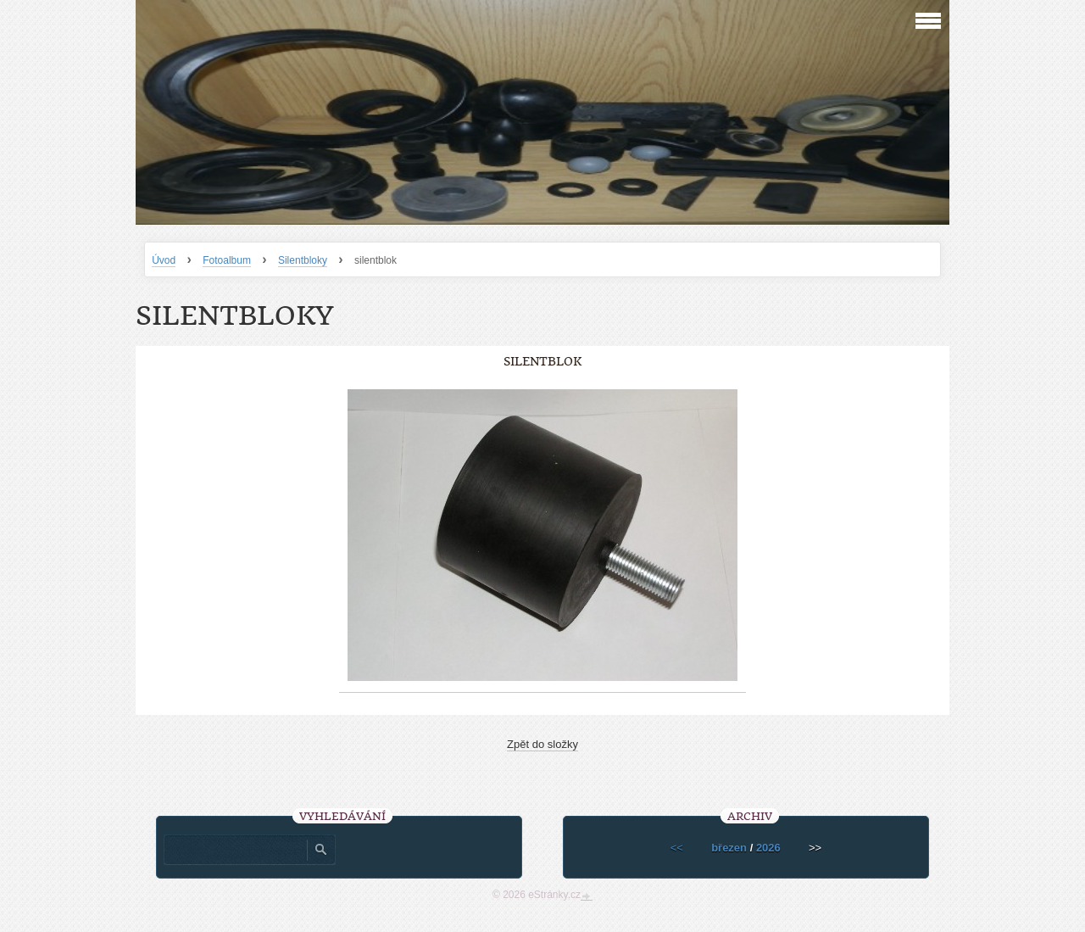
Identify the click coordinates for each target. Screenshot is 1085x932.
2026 (768, 847)
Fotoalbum (227, 260)
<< (676, 847)
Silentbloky (302, 260)
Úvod (163, 260)
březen (729, 847)
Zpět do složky (542, 744)
